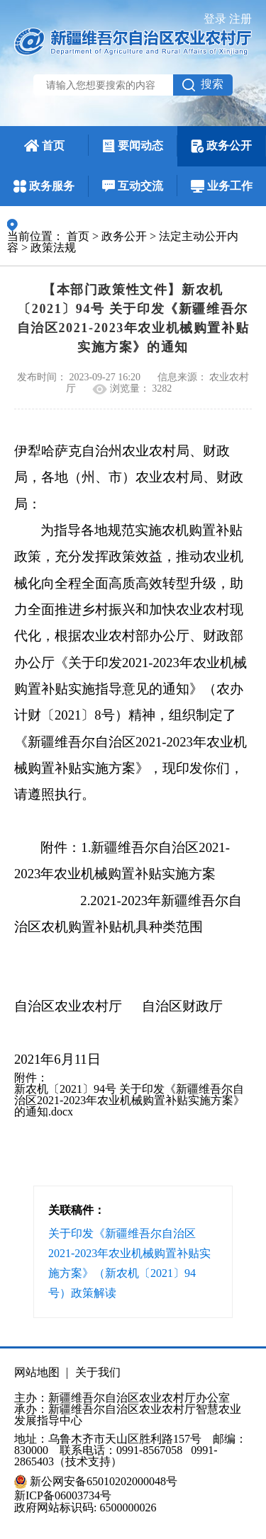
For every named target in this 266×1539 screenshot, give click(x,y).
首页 (78, 236)
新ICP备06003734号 (62, 1495)
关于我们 (98, 1372)
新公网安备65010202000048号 (103, 1481)
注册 (240, 19)
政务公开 (124, 236)
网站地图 (37, 1372)
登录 (215, 19)
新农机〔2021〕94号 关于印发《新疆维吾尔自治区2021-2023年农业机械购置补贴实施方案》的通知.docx (129, 1100)
